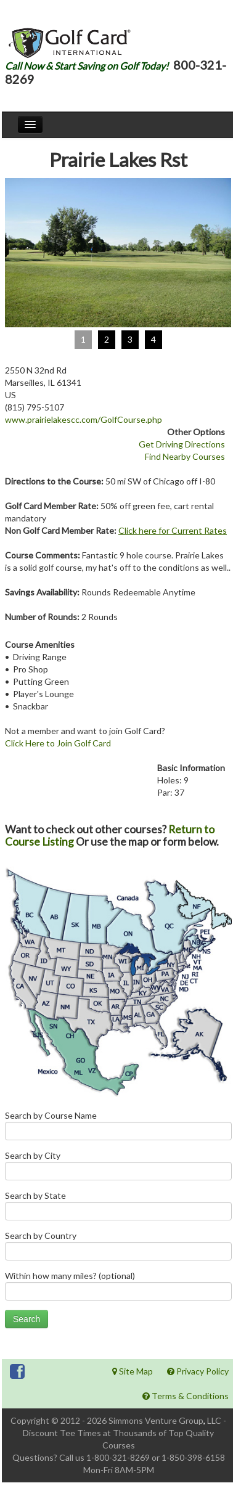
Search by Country (118, 1248)
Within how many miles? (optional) (118, 1288)
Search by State (118, 1208)
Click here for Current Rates (172, 530)
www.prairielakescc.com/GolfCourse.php (83, 419)
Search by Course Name (118, 1128)
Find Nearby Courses (185, 456)
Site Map (132, 1371)
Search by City (118, 1168)
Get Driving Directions (182, 444)
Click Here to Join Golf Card (58, 743)
